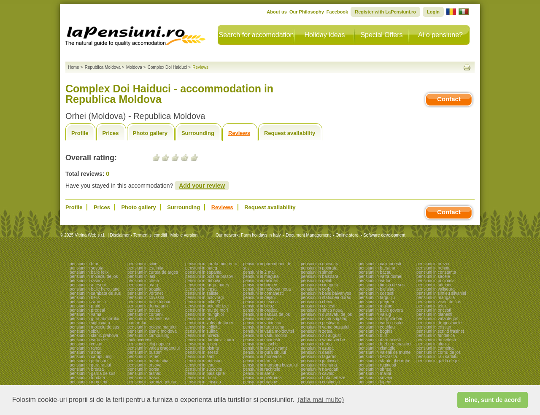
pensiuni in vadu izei (89, 339)
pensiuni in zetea (316, 331)
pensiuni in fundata (87, 377)
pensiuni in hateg (201, 268)
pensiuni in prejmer (376, 301)
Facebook (337, 11)
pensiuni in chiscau (203, 382)
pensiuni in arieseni (88, 285)
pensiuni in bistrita (202, 348)
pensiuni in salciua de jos (266, 314)
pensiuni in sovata (86, 268)
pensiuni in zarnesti (88, 301)
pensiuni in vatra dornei (380, 276)
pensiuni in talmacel (435, 285)
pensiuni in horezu (202, 335)
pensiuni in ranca (86, 348)
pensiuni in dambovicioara (209, 339)
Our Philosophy (306, 11)
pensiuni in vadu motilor (265, 335)
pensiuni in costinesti (320, 382)
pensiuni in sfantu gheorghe (384, 360)
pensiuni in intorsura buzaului (270, 365)
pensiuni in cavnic (317, 373)
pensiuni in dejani (259, 297)
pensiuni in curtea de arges (152, 272)
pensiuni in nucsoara (320, 263)
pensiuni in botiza (143, 310)
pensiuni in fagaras (318, 356)
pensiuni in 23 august (321, 335)
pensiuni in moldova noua (267, 289)
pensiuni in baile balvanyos (326, 293)
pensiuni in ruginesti (377, 365)
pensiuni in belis (85, 297)
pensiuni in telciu (432, 306)
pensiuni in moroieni (88, 382)
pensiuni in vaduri (375, 280)
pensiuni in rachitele (261, 369)
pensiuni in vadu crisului (381, 323)
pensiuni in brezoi (432, 263)
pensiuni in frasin (143, 377)
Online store (347, 235)
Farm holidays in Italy (261, 235)
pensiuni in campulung (91, 356)
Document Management (308, 235)
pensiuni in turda (316, 344)
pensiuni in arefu (258, 373)
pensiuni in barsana (377, 268)
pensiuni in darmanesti (380, 339)
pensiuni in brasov (260, 382)
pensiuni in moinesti (261, 339)
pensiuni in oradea (260, 310)
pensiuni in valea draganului (153, 348)
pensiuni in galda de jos (438, 360)
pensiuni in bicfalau (376, 289)
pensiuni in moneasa (262, 356)
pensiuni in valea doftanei (209, 323)
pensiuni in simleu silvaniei (441, 293)
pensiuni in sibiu (85, 331)
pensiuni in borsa (143, 369)
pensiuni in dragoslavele (439, 323)
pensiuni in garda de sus (92, 373)
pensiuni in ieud (200, 365)
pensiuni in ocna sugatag (324, 318)
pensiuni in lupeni (375, 382)
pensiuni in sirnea (375, 369)
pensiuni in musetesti (436, 339)
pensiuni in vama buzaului (325, 327)
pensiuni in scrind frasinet (440, 331)
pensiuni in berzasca (378, 356)
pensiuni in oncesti (433, 310)
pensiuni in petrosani (89, 360)
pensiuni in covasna (146, 297)
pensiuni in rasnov (87, 280)
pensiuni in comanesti (263, 293)
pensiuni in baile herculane (94, 289)
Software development (384, 235)
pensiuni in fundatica (435, 335)
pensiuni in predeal (87, 310)
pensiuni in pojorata (319, 268)
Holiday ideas (324, 34)
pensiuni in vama (85, 314)
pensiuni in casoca (260, 301)
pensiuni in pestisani (320, 323)
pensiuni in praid (85, 306)
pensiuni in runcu (201, 344)
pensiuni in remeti (143, 356)
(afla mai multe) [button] (320, 399)
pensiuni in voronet (145, 293)
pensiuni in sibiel (142, 263)
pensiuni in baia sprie (205, 373)
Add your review (202, 185)
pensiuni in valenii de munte (384, 352)
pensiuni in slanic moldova (152, 331)
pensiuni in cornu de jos (438, 352)
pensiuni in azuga (317, 348)
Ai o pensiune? (440, 34)
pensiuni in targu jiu (377, 297)
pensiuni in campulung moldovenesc (148, 337)
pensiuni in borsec (260, 285)
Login (433, 11)
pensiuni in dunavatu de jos (326, 314)
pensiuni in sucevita (203, 369)
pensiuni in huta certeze (323, 377)
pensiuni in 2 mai (259, 272)
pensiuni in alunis (432, 344)
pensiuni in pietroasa (262, 377)
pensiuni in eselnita (145, 268)
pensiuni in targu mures (207, 285)
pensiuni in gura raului (90, 365)
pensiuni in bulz (373, 335)
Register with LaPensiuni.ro (385, 11)
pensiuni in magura (261, 276)
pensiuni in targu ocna (263, 327)
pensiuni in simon (317, 272)
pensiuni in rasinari (260, 280)
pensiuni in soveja (375, 377)
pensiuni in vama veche (323, 339)
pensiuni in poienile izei (207, 306)
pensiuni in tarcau (259, 360)
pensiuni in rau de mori (206, 310)
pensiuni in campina (435, 348)
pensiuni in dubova (202, 280)
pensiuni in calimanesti (380, 263)
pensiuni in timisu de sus (382, 285)
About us (277, 11)
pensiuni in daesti (317, 352)
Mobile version (183, 235)
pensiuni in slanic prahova (94, 335)
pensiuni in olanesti (434, 314)
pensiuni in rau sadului (437, 356)
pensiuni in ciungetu (319, 285)
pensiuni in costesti (376, 293)
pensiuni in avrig (142, 285)
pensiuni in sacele (433, 276)
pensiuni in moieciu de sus (94, 327)
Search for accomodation (256, 34)
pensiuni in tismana (319, 365)
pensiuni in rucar (200, 377)
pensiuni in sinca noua (322, 310)
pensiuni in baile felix (89, 272)
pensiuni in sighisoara (90, 323)
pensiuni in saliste (202, 293)
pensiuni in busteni (144, 352)
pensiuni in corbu (317, 289)
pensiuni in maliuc (375, 306)
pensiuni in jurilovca (319, 360)
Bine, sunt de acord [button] (492, 399)
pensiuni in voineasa (262, 323)
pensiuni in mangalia (435, 297)
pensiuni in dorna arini (148, 306)
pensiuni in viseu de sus (438, 301)
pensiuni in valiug (375, 314)
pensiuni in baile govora (381, 310)
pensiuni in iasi (141, 276)
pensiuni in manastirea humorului (148, 320)
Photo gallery (150, 133)
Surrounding (197, 133)
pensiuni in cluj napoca (148, 344)
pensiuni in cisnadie (377, 348)
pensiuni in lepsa (201, 289)
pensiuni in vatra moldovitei (268, 331)
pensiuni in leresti (201, 352)
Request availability (289, 133)
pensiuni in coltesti (318, 306)
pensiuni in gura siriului (264, 352)
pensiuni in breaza (87, 369)
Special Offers (381, 34)
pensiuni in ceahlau (377, 327)
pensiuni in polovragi (204, 297)
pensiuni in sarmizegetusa (151, 382)
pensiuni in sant (200, 356)
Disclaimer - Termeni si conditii (138, 235)
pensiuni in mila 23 (202, 301)
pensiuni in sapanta (203, 272)
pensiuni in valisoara (435, 289)
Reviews (239, 133)
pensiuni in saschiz (260, 344)
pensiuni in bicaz (258, 306)
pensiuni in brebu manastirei (385, 344)
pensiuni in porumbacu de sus (267, 265)
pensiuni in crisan (86, 344)
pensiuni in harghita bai (380, 318)
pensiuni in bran (85, 263)
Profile (79, 133)
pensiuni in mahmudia (147, 360)
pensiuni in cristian (433, 327)
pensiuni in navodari (319, 369)
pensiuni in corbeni (144, 314)
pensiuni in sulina (201, 331)
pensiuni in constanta (436, 272)
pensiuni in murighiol (204, 314)
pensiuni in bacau (375, 272)
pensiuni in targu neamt (265, 348)
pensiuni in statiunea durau (326, 297)
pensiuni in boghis (375, 331)
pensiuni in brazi (200, 318)
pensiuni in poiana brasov (209, 276)
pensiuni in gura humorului (94, 318)
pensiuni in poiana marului (151, 327)
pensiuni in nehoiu (433, 268)
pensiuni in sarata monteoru (211, 263)
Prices (110, 133)
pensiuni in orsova (144, 365)
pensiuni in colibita (202, 327)
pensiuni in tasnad (144, 373)
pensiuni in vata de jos (437, 318)
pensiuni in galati (316, 280)
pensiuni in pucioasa (435, 280)
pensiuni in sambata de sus (95, 293)
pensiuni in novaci (260, 318)
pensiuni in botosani (203, 360)
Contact (449, 98)
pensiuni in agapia (144, 289)
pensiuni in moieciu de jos (94, 276)
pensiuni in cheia (143, 280)
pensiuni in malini (375, 373)
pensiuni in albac (85, 352)
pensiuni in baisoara (319, 276)
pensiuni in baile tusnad (149, 301)
